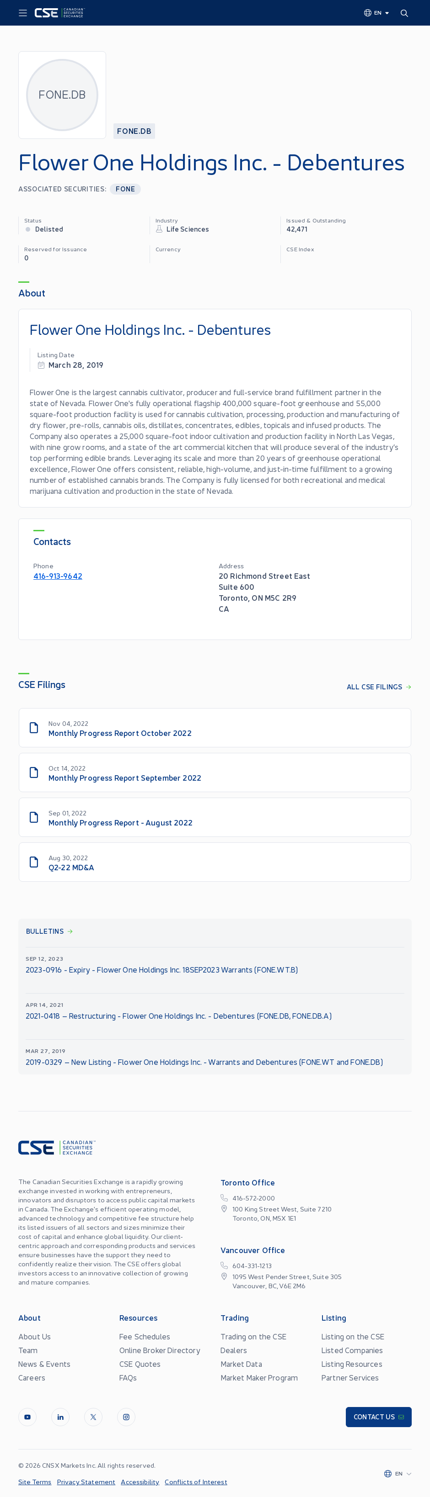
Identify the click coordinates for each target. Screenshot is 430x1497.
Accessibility (140, 1481)
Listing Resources (352, 1364)
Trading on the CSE (253, 1336)
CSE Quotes (140, 1364)
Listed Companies (352, 1350)
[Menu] (22, 13)
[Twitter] (93, 1417)
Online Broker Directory (159, 1350)
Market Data (241, 1364)
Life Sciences (188, 228)
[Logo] (60, 12)
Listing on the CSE (353, 1336)
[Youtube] (27, 1417)
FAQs (128, 1377)
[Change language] (377, 12)
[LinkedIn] (60, 1417)
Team (28, 1350)
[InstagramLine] (126, 1417)
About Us (34, 1336)
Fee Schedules (144, 1336)
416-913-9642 (57, 575)
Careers (31, 1377)
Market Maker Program (259, 1377)
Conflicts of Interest (196, 1481)
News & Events (44, 1364)
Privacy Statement (86, 1481)
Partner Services (350, 1377)
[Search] (406, 12)
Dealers (233, 1350)
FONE (125, 188)
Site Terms (35, 1481)
